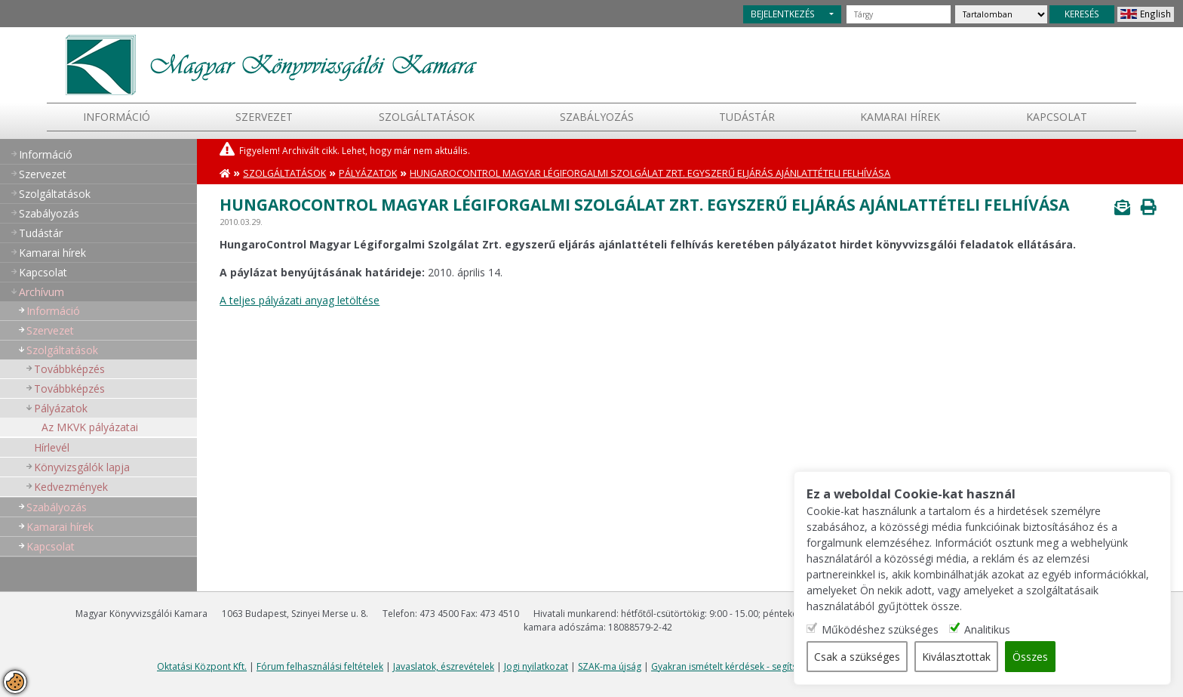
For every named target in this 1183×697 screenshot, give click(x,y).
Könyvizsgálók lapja (82, 467)
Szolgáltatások (427, 116)
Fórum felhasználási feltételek (320, 666)
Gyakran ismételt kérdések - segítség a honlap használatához (781, 666)
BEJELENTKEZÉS (783, 14)
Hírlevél (51, 447)
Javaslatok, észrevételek (443, 666)
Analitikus (987, 629)
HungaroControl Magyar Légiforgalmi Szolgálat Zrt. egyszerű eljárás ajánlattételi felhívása (650, 173)
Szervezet (264, 116)
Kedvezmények (71, 487)
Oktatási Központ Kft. (202, 666)
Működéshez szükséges (880, 629)
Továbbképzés (69, 369)
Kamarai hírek (900, 116)
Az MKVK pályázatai (89, 427)
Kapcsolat (1056, 116)
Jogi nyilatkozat (536, 666)
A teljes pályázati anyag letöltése (299, 300)
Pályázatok (61, 408)
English (1155, 14)
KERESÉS (1082, 14)
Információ (116, 116)
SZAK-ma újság (609, 666)
